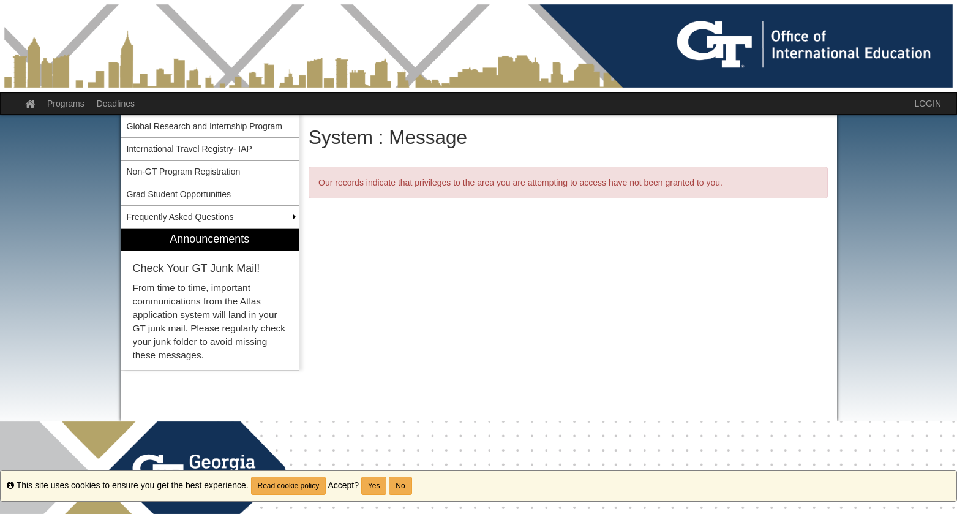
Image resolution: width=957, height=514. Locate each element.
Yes (374, 486)
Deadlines (116, 103)
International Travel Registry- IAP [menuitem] (189, 149)
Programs (65, 103)
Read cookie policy (289, 486)
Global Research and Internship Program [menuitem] (204, 126)
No (400, 486)
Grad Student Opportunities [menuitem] (179, 194)
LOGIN (927, 103)
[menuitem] (210, 299)
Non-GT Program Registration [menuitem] (184, 171)
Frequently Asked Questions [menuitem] (180, 217)
